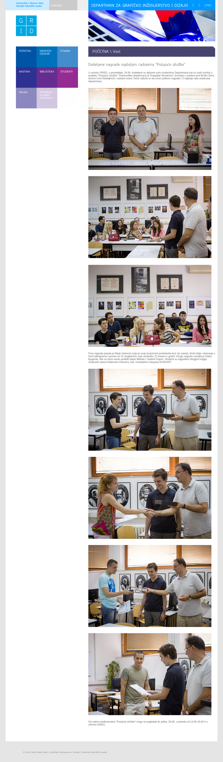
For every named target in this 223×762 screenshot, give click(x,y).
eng (208, 5)
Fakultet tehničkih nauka (94, 752)
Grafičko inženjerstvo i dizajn (65, 752)
